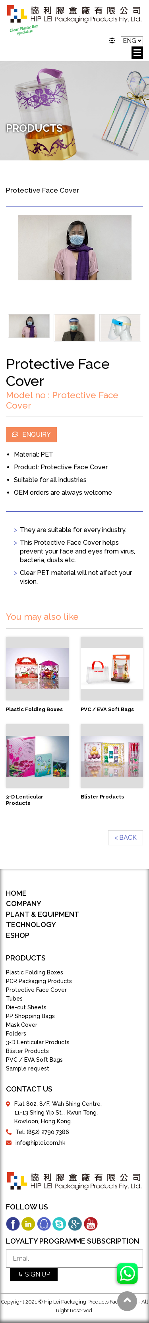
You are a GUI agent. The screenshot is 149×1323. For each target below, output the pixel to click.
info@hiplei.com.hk (40, 1143)
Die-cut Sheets (26, 1007)
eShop (17, 935)
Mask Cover (21, 1025)
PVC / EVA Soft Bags (34, 1060)
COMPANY (23, 903)
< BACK (125, 837)
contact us (29, 1089)
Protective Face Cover (36, 990)
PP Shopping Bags (30, 1016)
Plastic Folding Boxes (34, 972)
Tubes (14, 998)
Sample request (27, 1068)
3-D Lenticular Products (38, 1042)
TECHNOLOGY (31, 924)
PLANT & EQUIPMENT (42, 914)
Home (16, 893)
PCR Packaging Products (39, 981)
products (26, 958)
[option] (74, 247)
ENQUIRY (31, 434)
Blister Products (27, 1051)
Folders (16, 1033)
